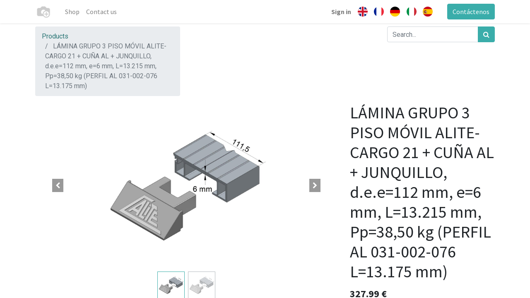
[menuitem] (72, 11)
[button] (58, 185)
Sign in (341, 11)
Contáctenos (471, 11)
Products (55, 36)
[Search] (486, 34)
